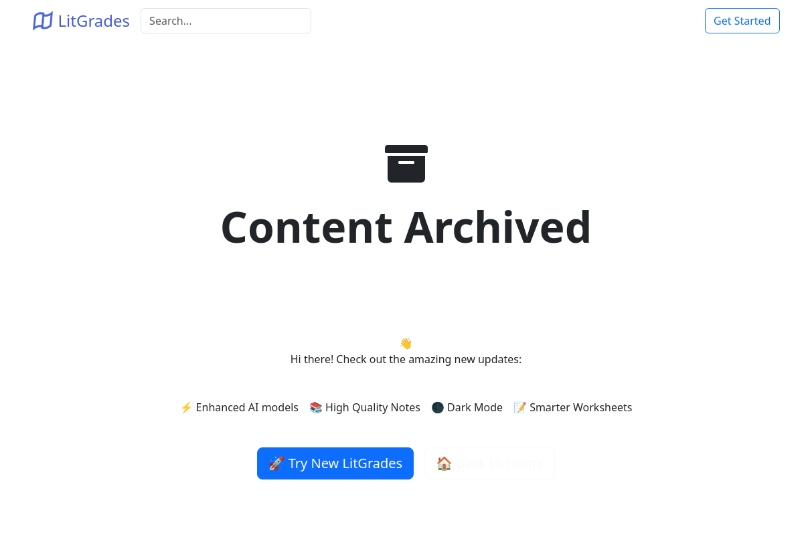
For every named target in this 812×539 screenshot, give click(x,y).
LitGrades (82, 20)
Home (635, 20)
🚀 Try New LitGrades (335, 463)
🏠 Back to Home (490, 463)
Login (675, 20)
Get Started (742, 20)
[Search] (226, 20)
